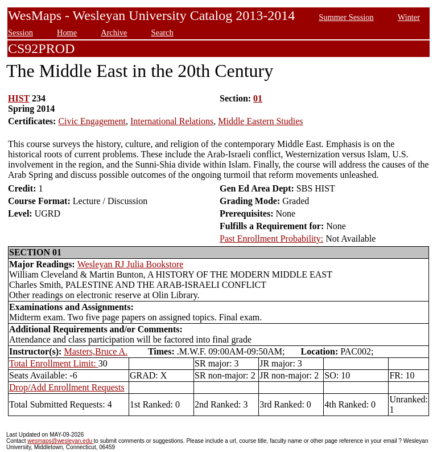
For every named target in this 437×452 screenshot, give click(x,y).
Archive (114, 32)
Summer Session (346, 17)
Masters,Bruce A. (95, 351)
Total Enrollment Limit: (53, 363)
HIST (19, 98)
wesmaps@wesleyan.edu (60, 441)
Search (162, 32)
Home (67, 32)
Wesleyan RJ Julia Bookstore (130, 264)
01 (257, 98)
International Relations (171, 121)
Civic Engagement (92, 121)
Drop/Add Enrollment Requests (67, 387)
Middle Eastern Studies (260, 121)
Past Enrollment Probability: (271, 238)
